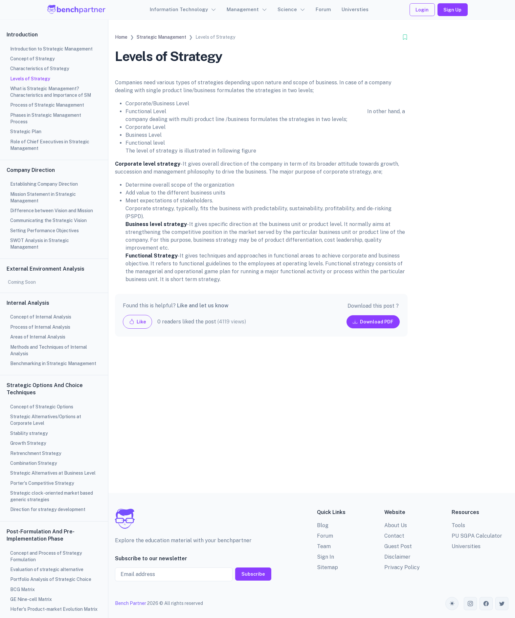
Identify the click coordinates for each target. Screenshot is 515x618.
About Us (395, 525)
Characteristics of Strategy (39, 68)
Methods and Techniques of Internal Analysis (48, 350)
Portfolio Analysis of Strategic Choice (50, 579)
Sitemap (327, 567)
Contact (394, 536)
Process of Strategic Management (47, 105)
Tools (458, 525)
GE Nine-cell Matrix (31, 599)
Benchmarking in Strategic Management (53, 363)
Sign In (325, 557)
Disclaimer (397, 557)
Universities (466, 546)
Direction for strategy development (47, 509)
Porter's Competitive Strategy (42, 483)
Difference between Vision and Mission (51, 210)
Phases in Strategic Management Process (45, 118)
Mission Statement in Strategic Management (43, 197)
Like (137, 322)
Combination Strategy (33, 463)
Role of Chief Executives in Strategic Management (49, 145)
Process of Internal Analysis (40, 327)
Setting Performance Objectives (44, 230)
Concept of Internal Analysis (40, 316)
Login (422, 9)
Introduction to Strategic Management (51, 49)
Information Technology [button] (179, 9)
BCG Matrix (22, 589)
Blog (322, 525)
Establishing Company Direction (44, 184)
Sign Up (452, 9)
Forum (323, 9)
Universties (355, 9)
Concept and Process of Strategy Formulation (46, 556)
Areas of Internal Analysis (37, 337)
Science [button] (287, 9)
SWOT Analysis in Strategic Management (39, 244)
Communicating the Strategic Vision (48, 220)
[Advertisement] (261, 420)
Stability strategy (29, 433)
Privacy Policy (402, 567)
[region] (54, 309)
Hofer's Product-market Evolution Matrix (54, 609)
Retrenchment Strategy (35, 453)
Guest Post (398, 546)
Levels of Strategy (30, 78)
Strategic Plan (25, 131)
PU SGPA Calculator (477, 536)
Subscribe (253, 574)
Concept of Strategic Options (41, 406)
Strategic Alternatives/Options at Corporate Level (45, 420)
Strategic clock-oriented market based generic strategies (51, 496)
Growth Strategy (28, 443)
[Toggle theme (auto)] (452, 603)
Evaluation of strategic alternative (46, 569)
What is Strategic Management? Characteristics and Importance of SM (50, 92)
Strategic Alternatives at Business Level (53, 473)
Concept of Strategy (32, 58)
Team (324, 546)
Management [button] (243, 9)
